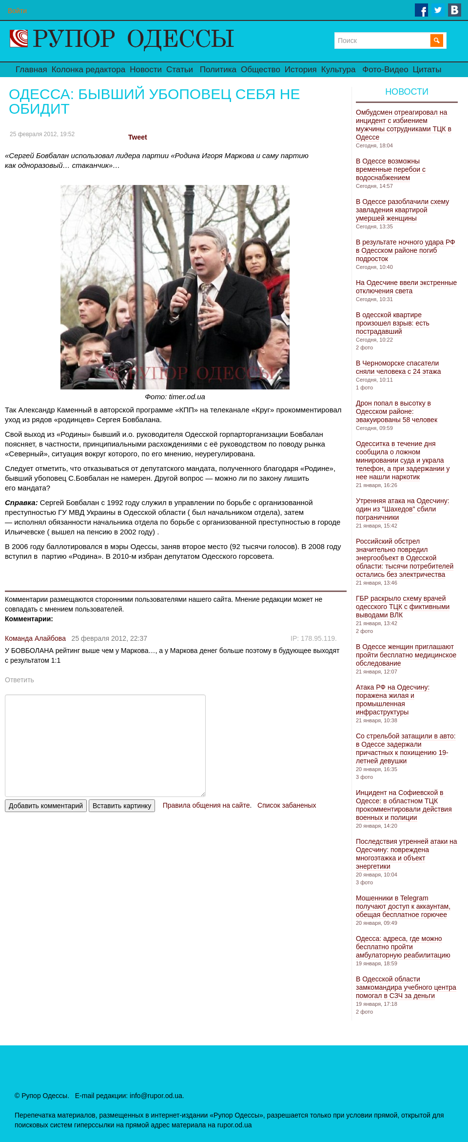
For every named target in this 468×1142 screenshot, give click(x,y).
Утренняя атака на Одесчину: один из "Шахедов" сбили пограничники (402, 509)
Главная (31, 69)
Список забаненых (286, 805)
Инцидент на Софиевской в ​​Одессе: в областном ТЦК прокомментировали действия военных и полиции (404, 805)
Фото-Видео (385, 69)
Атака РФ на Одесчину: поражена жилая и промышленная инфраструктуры (392, 699)
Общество (260, 69)
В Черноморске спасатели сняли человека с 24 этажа (398, 367)
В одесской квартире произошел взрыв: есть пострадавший (392, 323)
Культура (338, 69)
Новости (146, 69)
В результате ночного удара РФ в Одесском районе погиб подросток (405, 250)
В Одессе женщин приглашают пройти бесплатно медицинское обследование (406, 655)
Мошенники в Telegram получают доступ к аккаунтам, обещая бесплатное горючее (403, 906)
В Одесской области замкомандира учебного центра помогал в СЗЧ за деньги (406, 987)
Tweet (137, 137)
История (301, 69)
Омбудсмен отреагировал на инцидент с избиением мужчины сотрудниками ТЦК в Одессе (403, 124)
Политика (218, 69)
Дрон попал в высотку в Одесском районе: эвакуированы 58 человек (396, 411)
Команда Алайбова (35, 638)
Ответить (19, 680)
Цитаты (427, 69)
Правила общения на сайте (206, 805)
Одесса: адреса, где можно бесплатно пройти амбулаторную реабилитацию (403, 947)
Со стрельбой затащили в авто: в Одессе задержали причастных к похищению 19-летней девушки (406, 748)
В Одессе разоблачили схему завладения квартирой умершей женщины (402, 210)
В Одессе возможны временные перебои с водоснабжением (391, 169)
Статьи (179, 69)
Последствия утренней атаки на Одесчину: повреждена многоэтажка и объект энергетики (406, 853)
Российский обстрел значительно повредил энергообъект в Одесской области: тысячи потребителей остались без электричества (404, 557)
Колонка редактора (88, 69)
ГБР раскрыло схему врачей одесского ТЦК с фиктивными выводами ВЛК (402, 606)
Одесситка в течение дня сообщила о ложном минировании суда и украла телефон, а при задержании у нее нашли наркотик (402, 460)
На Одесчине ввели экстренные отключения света (406, 287)
